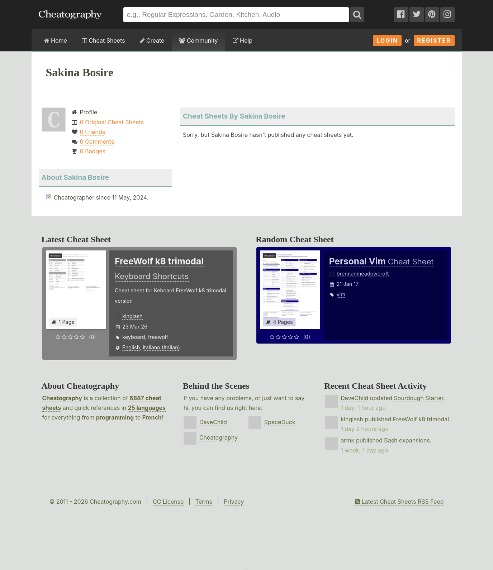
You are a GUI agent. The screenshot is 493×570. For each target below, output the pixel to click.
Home (55, 40)
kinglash (132, 316)
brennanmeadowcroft (363, 273)
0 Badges (92, 151)
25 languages (147, 407)
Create (152, 40)
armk (347, 440)
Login (387, 40)
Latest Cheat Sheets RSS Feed (399, 501)
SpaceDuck (279, 422)
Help (242, 40)
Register (434, 40)
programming (115, 417)
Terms (203, 501)
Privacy (234, 501)
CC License (168, 501)
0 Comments (97, 141)
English (131, 347)
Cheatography (62, 398)
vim (341, 294)
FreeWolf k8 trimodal (421, 419)
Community (198, 40)
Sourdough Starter (419, 398)
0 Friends (92, 131)
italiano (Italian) (161, 347)
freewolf (158, 337)
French (152, 417)
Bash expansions (407, 440)
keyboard (133, 337)
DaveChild (213, 422)
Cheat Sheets (103, 40)
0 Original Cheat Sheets (112, 122)
